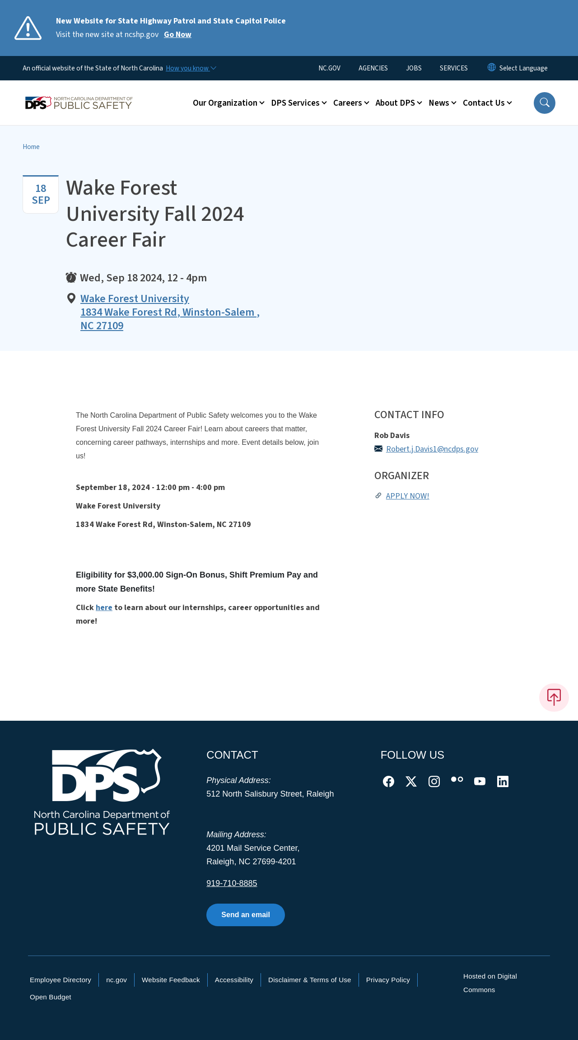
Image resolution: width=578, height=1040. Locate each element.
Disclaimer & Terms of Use (309, 980)
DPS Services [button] (295, 103)
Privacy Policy (388, 980)
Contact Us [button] (484, 103)
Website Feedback (171, 980)
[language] (523, 68)
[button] (544, 103)
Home (31, 147)
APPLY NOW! (407, 496)
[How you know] (190, 68)
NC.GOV (329, 68)
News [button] (439, 103)
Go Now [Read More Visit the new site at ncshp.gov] (177, 34)
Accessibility (234, 980)
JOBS (414, 68)
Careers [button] (347, 103)
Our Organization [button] (225, 103)
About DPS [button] (395, 103)
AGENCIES (373, 68)
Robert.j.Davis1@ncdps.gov (432, 449)
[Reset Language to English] (492, 68)
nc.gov (116, 980)
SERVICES (454, 68)
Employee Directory (60, 980)
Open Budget (50, 997)
